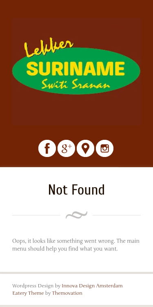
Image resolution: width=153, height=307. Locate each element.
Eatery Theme (28, 293)
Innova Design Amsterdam (92, 286)
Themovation (67, 293)
